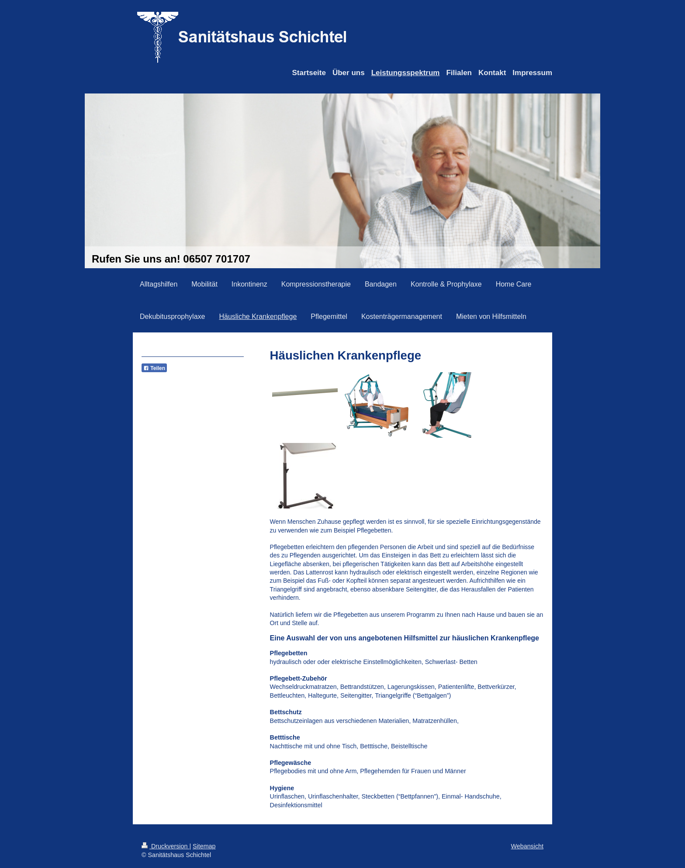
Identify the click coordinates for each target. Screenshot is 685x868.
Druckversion (165, 846)
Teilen (154, 368)
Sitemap (204, 846)
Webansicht (527, 846)
